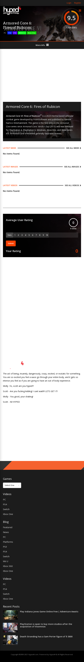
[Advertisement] (42, 75)
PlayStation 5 (29, 130)
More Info (40, 45)
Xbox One (31, 33)
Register (77, 3)
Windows (41, 130)
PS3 (5, 546)
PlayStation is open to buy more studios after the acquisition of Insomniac (46, 625)
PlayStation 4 (15, 130)
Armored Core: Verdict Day (36, 126)
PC (5, 33)
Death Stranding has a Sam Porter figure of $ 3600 (46, 636)
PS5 (14, 33)
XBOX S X (22, 33)
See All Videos (72, 185)
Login (69, 3)
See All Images (71, 166)
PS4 (9, 33)
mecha (54, 115)
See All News (72, 148)
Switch (6, 509)
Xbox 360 (8, 566)
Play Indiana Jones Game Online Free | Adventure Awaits (49, 611)
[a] (41, 115)
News (6, 532)
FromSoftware (40, 119)
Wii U (5, 561)
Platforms (8, 541)
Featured (7, 527)
